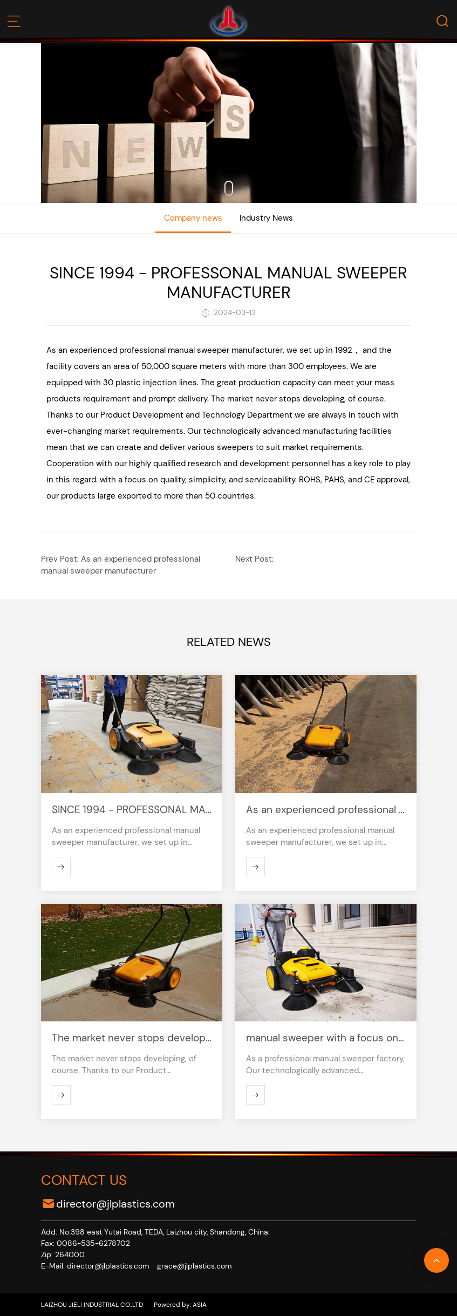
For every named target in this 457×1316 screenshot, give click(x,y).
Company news (193, 218)
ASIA (199, 1304)
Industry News (266, 218)
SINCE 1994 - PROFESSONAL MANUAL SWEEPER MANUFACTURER (228, 282)
